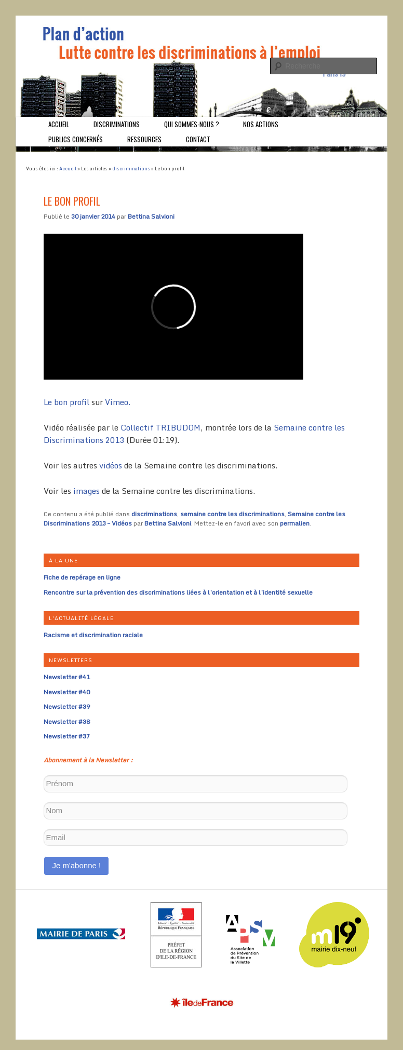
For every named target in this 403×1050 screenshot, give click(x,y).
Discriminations (116, 124)
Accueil (58, 124)
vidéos (110, 465)
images (86, 490)
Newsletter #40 (67, 692)
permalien (295, 523)
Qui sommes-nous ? (191, 124)
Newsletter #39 (67, 706)
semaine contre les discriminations (232, 514)
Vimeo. (117, 402)
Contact (198, 139)
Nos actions (260, 124)
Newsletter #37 (67, 736)
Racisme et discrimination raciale (93, 635)
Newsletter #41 (67, 677)
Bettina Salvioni (151, 216)
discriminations (131, 168)
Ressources (144, 139)
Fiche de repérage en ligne (82, 577)
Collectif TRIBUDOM (160, 427)
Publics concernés (75, 139)
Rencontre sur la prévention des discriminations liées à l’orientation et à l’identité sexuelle (178, 592)
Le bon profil (66, 402)
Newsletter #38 (67, 721)
